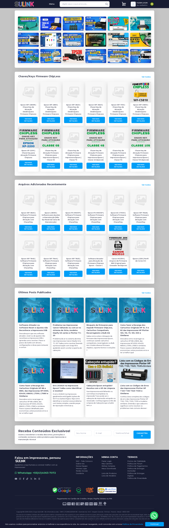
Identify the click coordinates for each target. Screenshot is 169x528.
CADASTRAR (142, 434)
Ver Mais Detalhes (28, 119)
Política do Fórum (134, 463)
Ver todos (146, 76)
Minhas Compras (108, 465)
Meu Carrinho (107, 463)
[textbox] (152, 4)
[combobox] (152, 4)
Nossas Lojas (81, 467)
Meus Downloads (109, 467)
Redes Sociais (82, 470)
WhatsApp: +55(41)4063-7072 (35, 471)
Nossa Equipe (81, 465)
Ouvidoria (80, 472)
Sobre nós (80, 463)
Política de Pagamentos (137, 465)
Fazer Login (107, 460)
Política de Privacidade (137, 477)
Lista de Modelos (109, 475)
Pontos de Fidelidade (136, 460)
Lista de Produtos (109, 472)
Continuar (154, 524)
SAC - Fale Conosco (84, 460)
